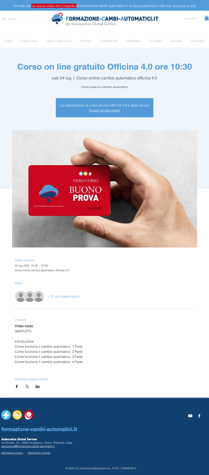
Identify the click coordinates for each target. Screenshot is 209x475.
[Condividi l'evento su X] (27, 386)
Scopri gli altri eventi (104, 110)
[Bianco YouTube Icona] (190, 415)
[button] (207, 17)
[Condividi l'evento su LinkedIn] (38, 386)
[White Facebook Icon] (199, 415)
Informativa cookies (39, 452)
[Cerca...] (20, 18)
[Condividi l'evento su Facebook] (17, 386)
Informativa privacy (12, 452)
